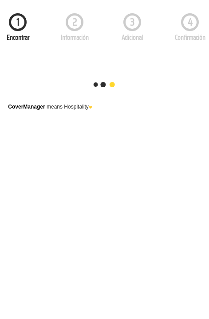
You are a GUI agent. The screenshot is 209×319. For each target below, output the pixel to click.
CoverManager (26, 107)
